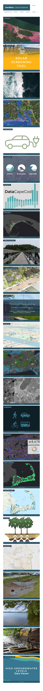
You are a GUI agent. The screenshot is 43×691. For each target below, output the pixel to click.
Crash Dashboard (7, 434)
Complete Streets (7, 407)
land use (16, 11)
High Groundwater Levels (9, 657)
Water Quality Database (9, 490)
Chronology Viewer (8, 379)
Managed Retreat (7, 73)
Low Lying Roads (7, 157)
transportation (8, 11)
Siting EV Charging (8, 129)
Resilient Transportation (9, 462)
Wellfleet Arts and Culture (9, 240)
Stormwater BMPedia (8, 573)
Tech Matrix (6, 518)
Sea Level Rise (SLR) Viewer (9, 101)
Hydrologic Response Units (9, 629)
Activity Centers (7, 212)
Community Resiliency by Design (10, 268)
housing (22, 11)
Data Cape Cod (7, 184)
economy (28, 11)
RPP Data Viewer (7, 351)
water (33, 5)
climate (34, 11)
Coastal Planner (7, 18)
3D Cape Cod (6, 323)
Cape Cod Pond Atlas (8, 601)
